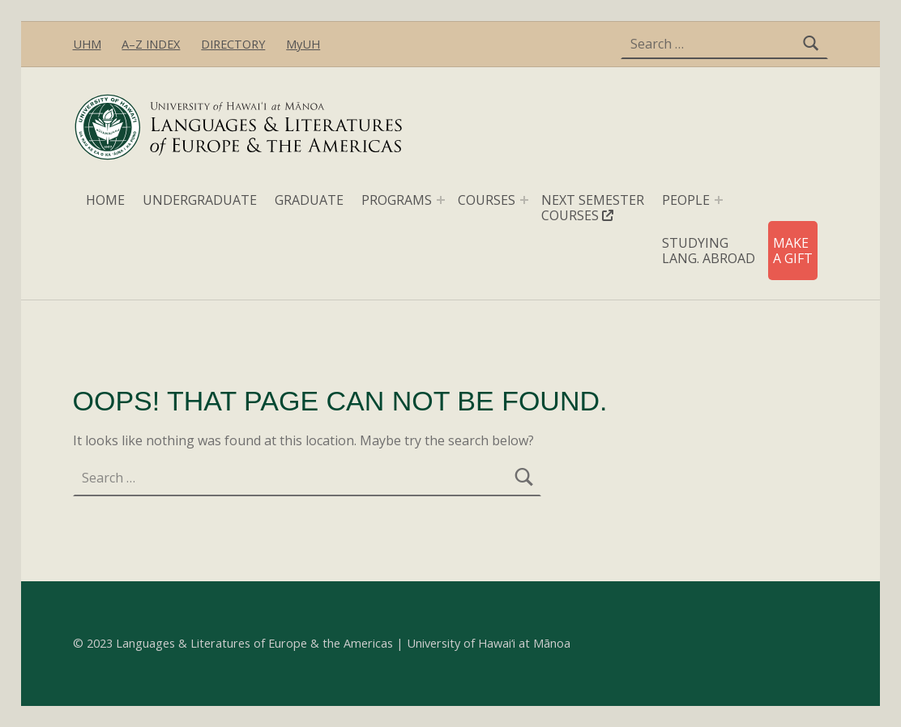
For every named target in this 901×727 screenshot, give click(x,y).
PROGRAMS (396, 200)
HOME (105, 200)
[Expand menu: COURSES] (524, 200)
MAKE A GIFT (793, 250)
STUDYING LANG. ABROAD (708, 250)
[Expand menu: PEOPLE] (719, 200)
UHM (87, 44)
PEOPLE (686, 200)
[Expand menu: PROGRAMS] (441, 200)
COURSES (486, 200)
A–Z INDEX (151, 44)
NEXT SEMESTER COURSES (592, 207)
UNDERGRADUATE (200, 200)
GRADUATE (309, 200)
